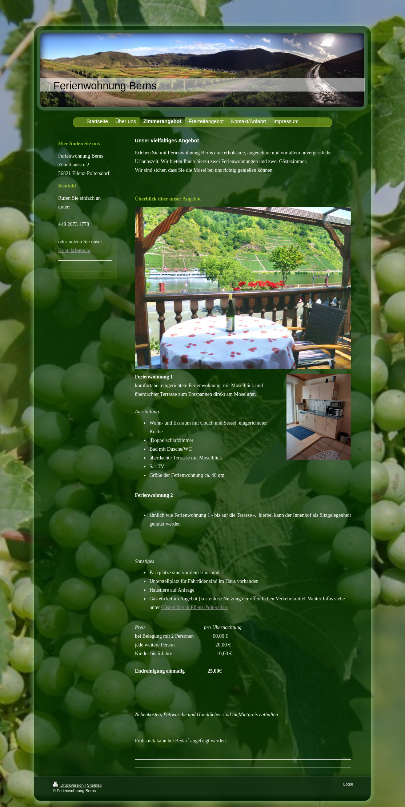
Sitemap (94, 785)
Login (348, 784)
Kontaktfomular (74, 250)
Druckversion (69, 785)
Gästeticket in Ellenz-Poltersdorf (194, 607)
